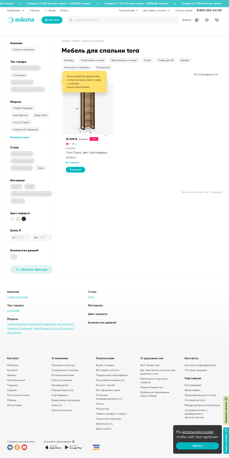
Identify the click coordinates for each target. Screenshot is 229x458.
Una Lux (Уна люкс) (61, 328)
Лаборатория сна (62, 390)
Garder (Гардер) (23, 108)
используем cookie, (198, 432)
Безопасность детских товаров (153, 380)
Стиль (14, 147)
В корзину (75, 169)
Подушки (12, 385)
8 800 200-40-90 (209, 10)
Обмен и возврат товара (111, 413)
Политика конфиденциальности (109, 397)
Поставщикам (193, 385)
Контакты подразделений (200, 365)
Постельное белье (18, 395)
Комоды (69, 60)
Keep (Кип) (41, 115)
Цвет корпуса (20, 213)
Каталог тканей (105, 385)
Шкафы (185, 60)
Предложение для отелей (200, 395)
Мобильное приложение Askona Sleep (154, 394)
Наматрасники (16, 380)
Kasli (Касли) (20, 115)
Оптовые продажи (196, 370)
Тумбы (147, 60)
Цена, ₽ (15, 230)
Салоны (34, 10)
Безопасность (104, 423)
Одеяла (12, 390)
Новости (57, 405)
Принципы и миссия (63, 365)
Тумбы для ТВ (166, 60)
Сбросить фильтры (31, 269)
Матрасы (12, 365)
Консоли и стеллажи (76, 67)
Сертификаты (60, 395)
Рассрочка (103, 67)
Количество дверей (24, 250)
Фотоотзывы (14, 405)
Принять (198, 445)
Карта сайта (103, 428)
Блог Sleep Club (150, 365)
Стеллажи (19, 75)
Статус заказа (184, 10)
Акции (50, 10)
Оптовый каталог (195, 400)
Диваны (11, 375)
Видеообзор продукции (66, 400)
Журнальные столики (124, 60)
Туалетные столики (92, 60)
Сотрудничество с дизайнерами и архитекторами (196, 414)
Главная (66, 41)
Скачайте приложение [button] (57, 441)
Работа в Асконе (62, 380)
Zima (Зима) (14, 332)
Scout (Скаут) (21, 122)
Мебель (76, 41)
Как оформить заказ (108, 390)
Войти (187, 20)
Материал (17, 180)
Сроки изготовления (108, 418)
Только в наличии (23, 49)
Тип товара (18, 61)
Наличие (16, 43)
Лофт (40, 168)
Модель (15, 101)
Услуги (64, 10)
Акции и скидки (105, 365)
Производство (60, 385)
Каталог (52, 20)
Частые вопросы (62, 410)
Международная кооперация (202, 405)
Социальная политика (65, 370)
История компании (63, 375)
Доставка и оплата (107, 370)
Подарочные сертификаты (112, 375)
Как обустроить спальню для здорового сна (157, 372)
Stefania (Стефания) (25, 129)
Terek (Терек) (41, 328)
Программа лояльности (110, 380)
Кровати (12, 370)
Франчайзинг (193, 390)
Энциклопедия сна (151, 387)
